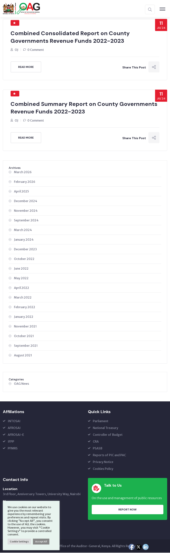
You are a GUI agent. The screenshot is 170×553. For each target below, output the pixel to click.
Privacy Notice (103, 462)
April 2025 (21, 192)
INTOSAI (14, 421)
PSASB (97, 449)
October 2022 (24, 259)
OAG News (21, 384)
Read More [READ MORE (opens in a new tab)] (26, 67)
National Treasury (105, 428)
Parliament (100, 421)
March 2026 (23, 172)
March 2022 (23, 298)
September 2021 (26, 346)
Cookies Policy (103, 469)
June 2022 (21, 269)
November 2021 (25, 327)
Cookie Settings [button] (19, 541)
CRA (96, 442)
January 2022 (23, 317)
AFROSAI (14, 428)
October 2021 (24, 336)
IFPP (11, 442)
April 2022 (21, 288)
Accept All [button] (41, 541)
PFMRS (13, 449)
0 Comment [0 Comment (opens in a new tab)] (35, 50)
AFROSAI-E (16, 435)
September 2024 (26, 221)
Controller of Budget (108, 435)
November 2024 (25, 211)
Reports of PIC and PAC (109, 455)
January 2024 (23, 240)
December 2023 (25, 249)
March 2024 (23, 230)
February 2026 (24, 182)
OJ (16, 50)
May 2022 (21, 278)
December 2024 (25, 201)
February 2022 (24, 307)
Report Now (127, 509)
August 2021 (23, 356)
